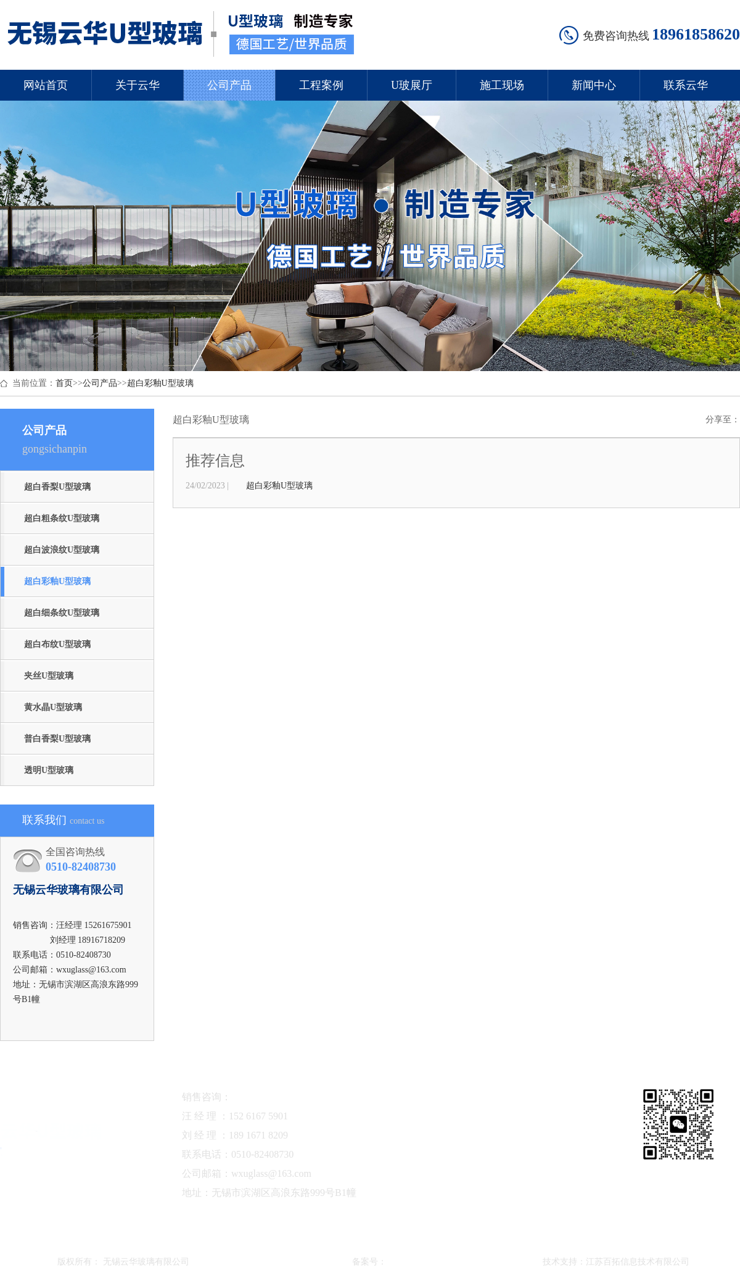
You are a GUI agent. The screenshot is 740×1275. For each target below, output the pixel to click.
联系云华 (685, 85)
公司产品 (229, 85)
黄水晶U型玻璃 (53, 707)
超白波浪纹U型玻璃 (61, 549)
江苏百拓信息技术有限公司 (637, 1261)
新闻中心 (594, 85)
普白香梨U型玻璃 (57, 738)
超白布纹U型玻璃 (57, 644)
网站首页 (45, 85)
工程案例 (321, 85)
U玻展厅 (411, 85)
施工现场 (502, 85)
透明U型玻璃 (48, 770)
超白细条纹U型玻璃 (61, 612)
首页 (64, 383)
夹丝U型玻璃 (48, 675)
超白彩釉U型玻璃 (160, 383)
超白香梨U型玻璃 (57, 486)
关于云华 (137, 85)
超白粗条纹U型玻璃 (61, 518)
